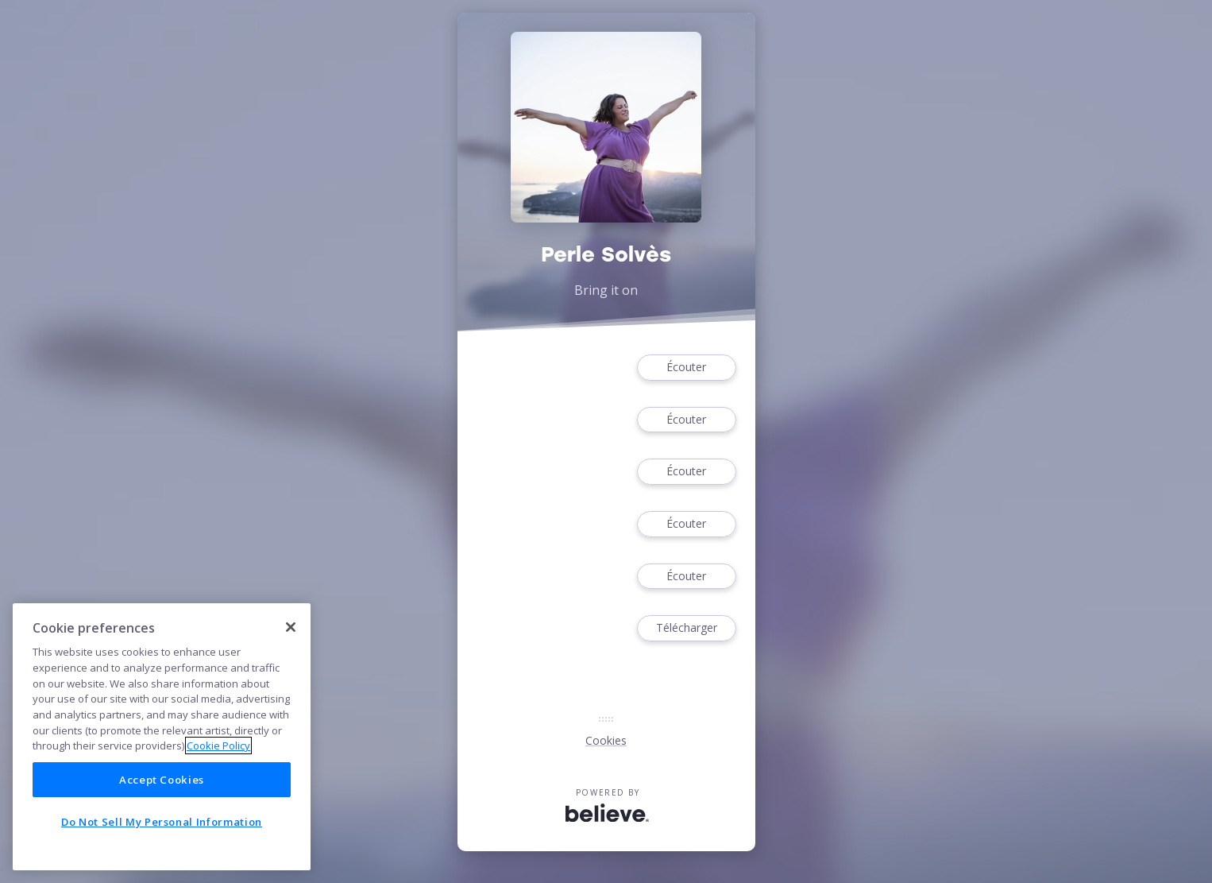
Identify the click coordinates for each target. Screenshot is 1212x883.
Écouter (686, 367)
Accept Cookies (161, 780)
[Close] (290, 627)
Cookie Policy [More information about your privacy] (218, 745)
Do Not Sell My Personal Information (161, 822)
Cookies (606, 740)
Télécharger (686, 628)
